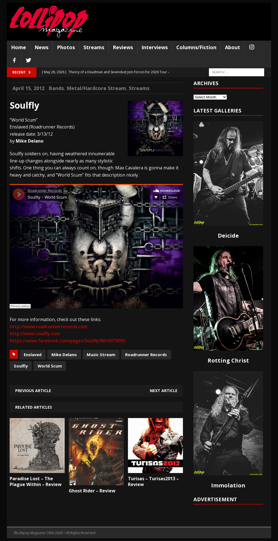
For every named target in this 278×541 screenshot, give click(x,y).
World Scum (50, 366)
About (232, 47)
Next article (163, 390)
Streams (93, 47)
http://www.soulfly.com (35, 333)
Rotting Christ (228, 360)
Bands (56, 88)
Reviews (123, 47)
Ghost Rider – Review (92, 491)
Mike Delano (64, 354)
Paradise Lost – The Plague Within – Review (36, 481)
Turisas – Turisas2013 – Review (153, 481)
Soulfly (21, 366)
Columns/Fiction (196, 47)
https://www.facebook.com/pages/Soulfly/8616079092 (67, 341)
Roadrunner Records (146, 354)
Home (18, 47)
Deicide (228, 235)
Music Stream (101, 354)
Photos (66, 47)
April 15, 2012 (28, 88)
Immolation (228, 485)
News (41, 47)
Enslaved (32, 354)
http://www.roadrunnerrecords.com (48, 327)
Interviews (154, 47)
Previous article (33, 390)
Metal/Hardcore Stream (96, 88)
